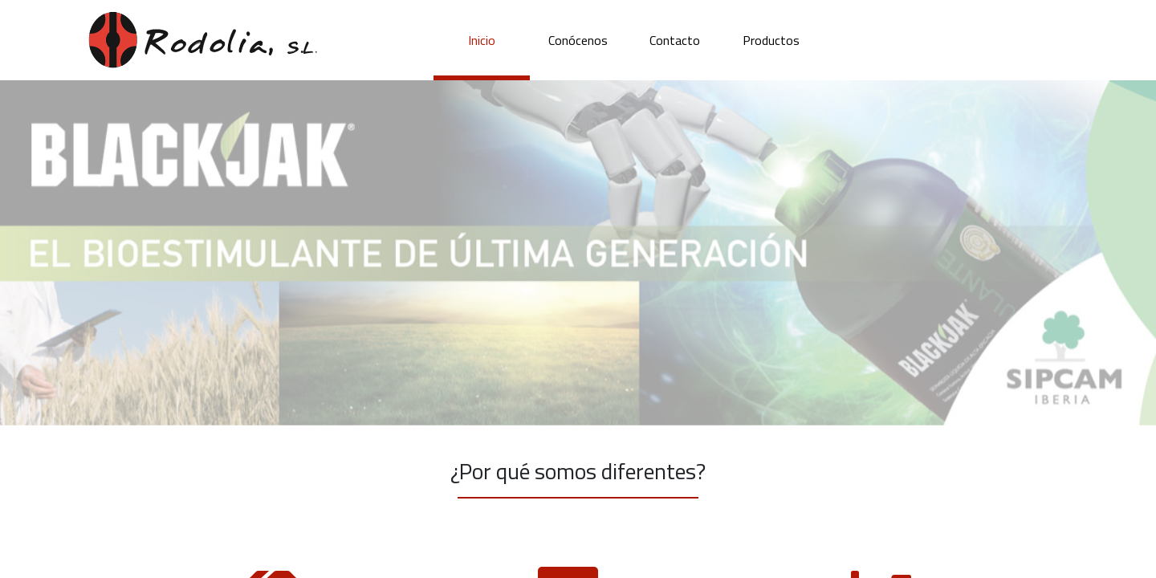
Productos (771, 40)
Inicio (481, 40)
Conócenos (578, 40)
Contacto (674, 40)
